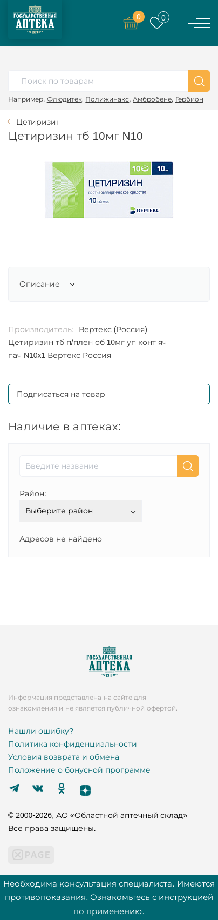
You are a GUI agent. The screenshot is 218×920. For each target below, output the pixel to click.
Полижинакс (107, 99)
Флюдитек (64, 99)
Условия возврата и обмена (63, 757)
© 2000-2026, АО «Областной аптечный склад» (97, 815)
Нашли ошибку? (40, 731)
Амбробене (152, 99)
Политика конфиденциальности (72, 744)
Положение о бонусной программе (79, 770)
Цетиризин (38, 122)
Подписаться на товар (61, 394)
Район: (32, 493)
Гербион (189, 99)
